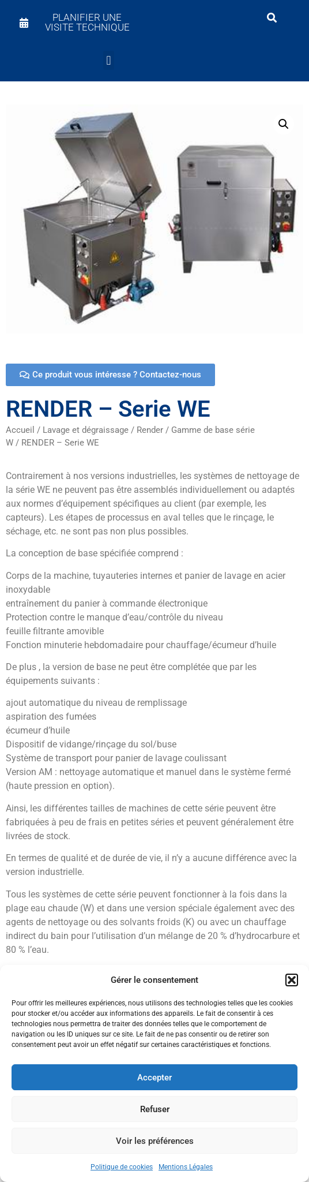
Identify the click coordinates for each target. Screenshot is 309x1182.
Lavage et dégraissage (86, 430)
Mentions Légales (186, 1167)
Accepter (154, 1077)
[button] (291, 980)
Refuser (154, 1109)
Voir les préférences (155, 1141)
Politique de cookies (122, 1167)
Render (150, 430)
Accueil (20, 430)
